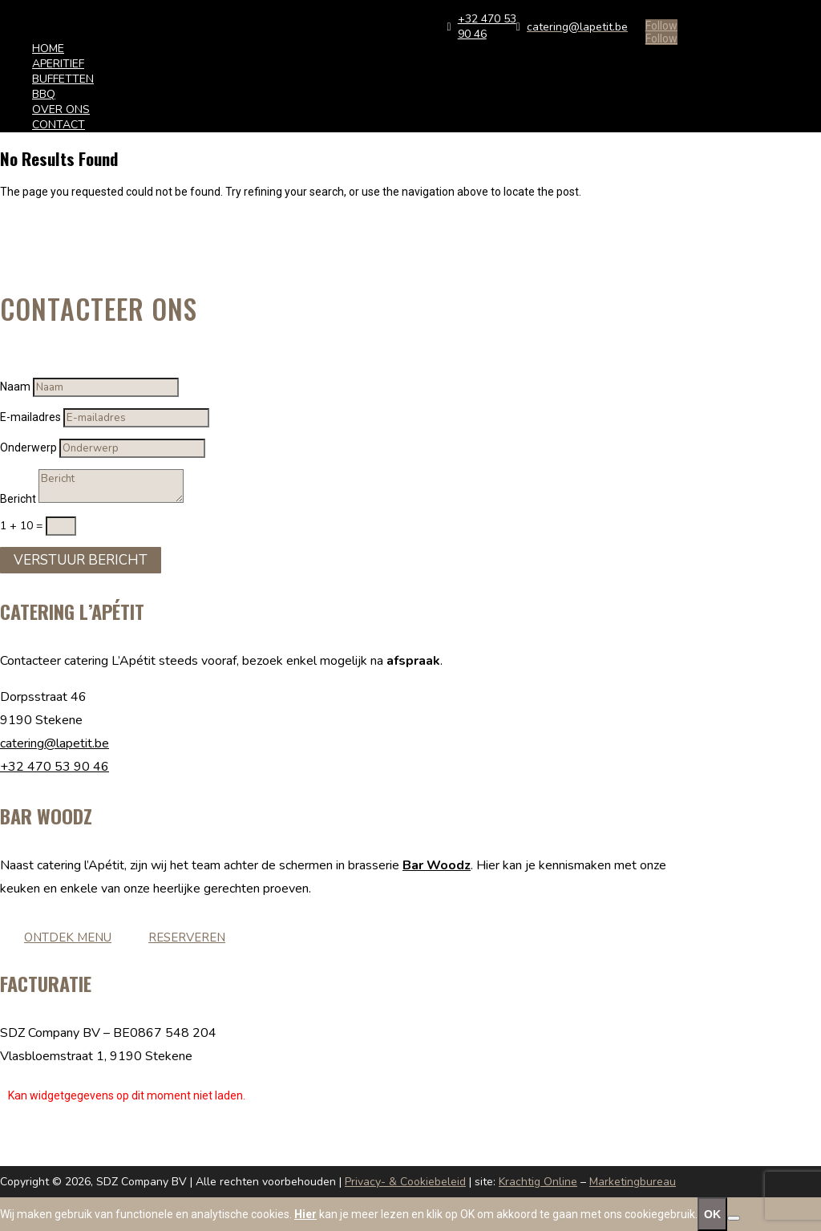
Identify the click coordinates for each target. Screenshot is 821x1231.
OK (712, 1214)
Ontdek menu (67, 937)
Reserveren (186, 937)
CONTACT (58, 124)
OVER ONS (61, 109)
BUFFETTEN (63, 79)
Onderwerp (28, 447)
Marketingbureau (632, 1181)
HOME (48, 48)
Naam (15, 386)
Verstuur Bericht (81, 560)
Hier (305, 1214)
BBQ (43, 94)
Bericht (18, 498)
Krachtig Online (538, 1181)
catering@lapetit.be (54, 743)
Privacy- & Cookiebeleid (405, 1181)
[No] (733, 1218)
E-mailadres (30, 417)
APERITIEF (58, 63)
